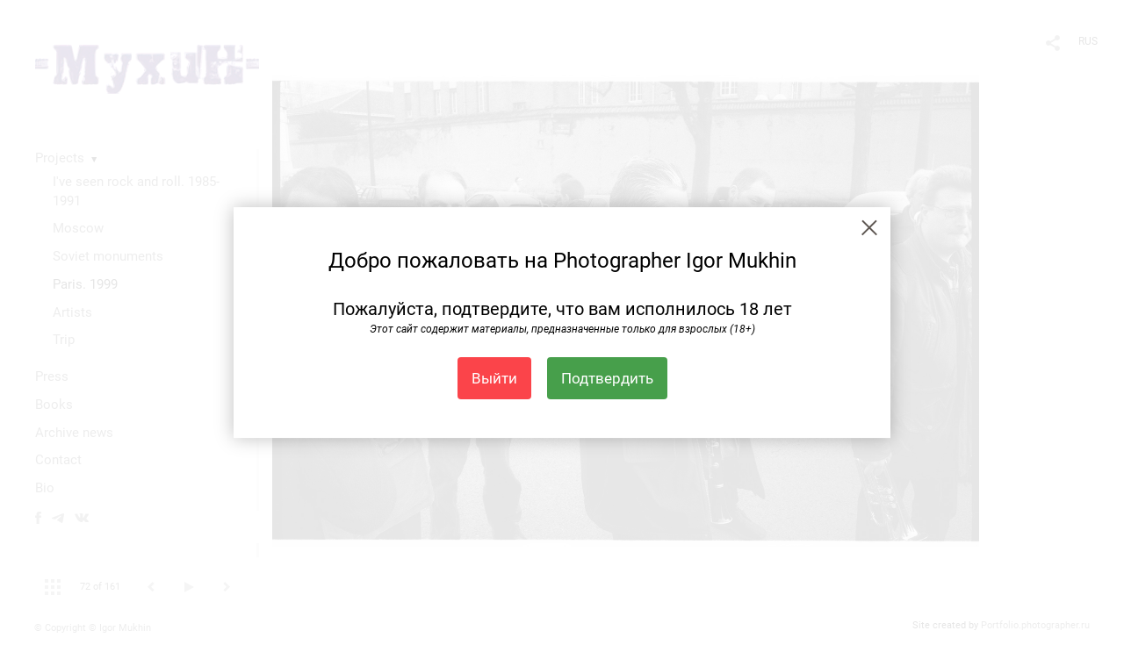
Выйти (494, 378)
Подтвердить (607, 378)
